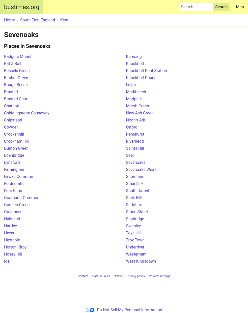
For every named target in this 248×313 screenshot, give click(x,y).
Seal (130, 155)
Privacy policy (135, 276)
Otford (131, 127)
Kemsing (134, 56)
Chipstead (13, 120)
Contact (83, 276)
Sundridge (135, 218)
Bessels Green (17, 70)
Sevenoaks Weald (142, 169)
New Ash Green (140, 113)
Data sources (101, 276)
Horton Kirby (15, 247)
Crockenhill (14, 134)
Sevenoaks (136, 162)
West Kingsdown (141, 261)
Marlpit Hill (136, 99)
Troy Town (135, 240)
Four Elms (13, 190)
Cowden (11, 127)
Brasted (11, 91)
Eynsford (12, 162)
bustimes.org (21, 7)
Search (196, 6)
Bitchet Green (16, 77)
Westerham (136, 254)
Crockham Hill (16, 141)
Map (240, 7)
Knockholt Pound (141, 77)
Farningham (14, 169)
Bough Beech (16, 84)
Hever (9, 233)
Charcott (11, 106)
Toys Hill (134, 233)
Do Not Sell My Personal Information (124, 309)
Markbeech (136, 91)
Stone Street (137, 211)
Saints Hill (135, 148)
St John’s (134, 204)
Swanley (133, 226)
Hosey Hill (13, 254)
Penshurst (135, 134)
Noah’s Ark (135, 120)
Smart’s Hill (136, 183)
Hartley (10, 226)
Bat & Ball (12, 63)
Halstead (12, 218)
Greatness (13, 211)
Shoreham (135, 176)
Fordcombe (14, 183)
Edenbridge (14, 155)
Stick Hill (134, 197)
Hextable (12, 240)
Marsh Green (137, 106)
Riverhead (135, 141)
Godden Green (17, 204)
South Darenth (139, 190)
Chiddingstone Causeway (26, 113)
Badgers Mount (18, 56)
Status (118, 276)
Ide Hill (10, 261)
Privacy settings (159, 276)
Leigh (131, 84)
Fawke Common (18, 176)
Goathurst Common (21, 197)
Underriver (135, 247)
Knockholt (135, 63)
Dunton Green (16, 148)
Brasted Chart (16, 99)
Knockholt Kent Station (146, 70)
